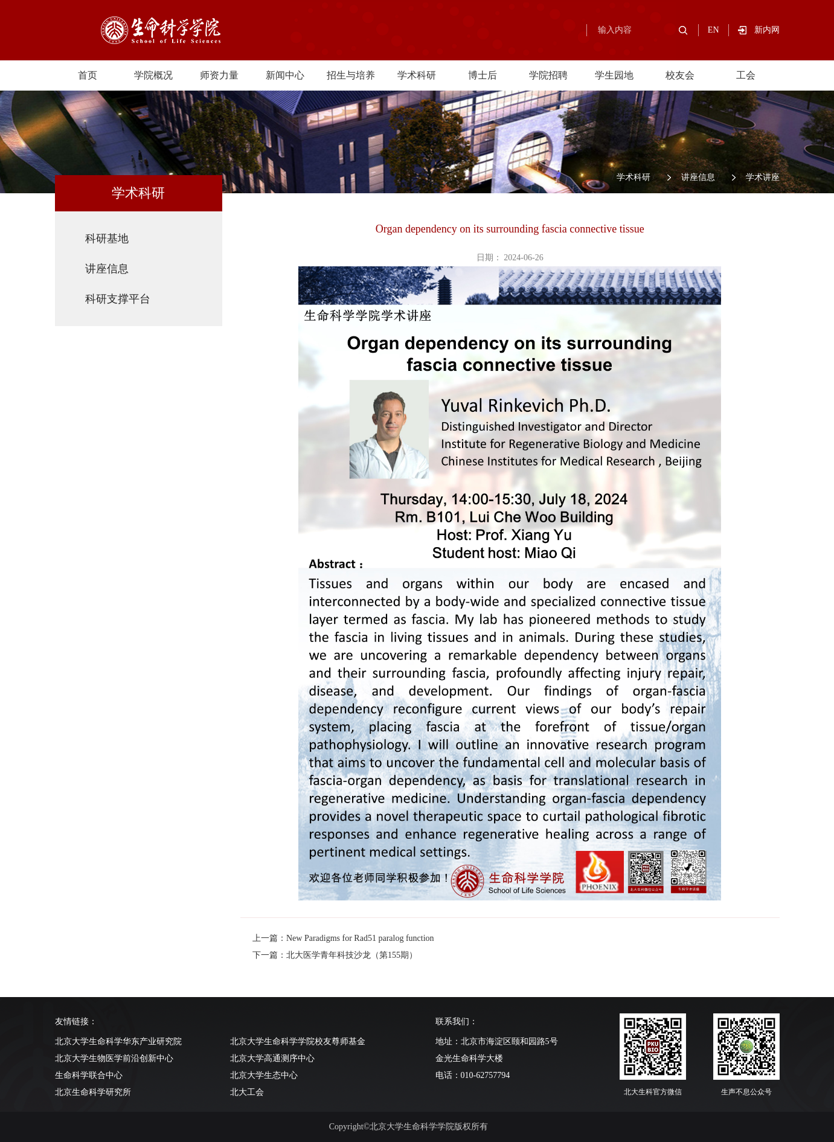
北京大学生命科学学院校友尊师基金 (297, 1041)
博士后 (482, 75)
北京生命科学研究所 (93, 1092)
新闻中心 (285, 75)
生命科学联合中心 (89, 1075)
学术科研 (416, 75)
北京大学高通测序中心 (272, 1058)
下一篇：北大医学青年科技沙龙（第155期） (334, 955)
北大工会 (247, 1092)
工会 (745, 75)
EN (713, 29)
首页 (87, 75)
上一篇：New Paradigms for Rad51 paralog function (343, 938)
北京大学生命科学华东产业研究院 (118, 1041)
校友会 (680, 75)
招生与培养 (351, 75)
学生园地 (614, 75)
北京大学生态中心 (264, 1075)
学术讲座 (763, 177)
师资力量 (219, 75)
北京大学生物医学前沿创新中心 (114, 1058)
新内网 (767, 29)
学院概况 (153, 75)
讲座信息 (698, 177)
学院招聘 (548, 75)
